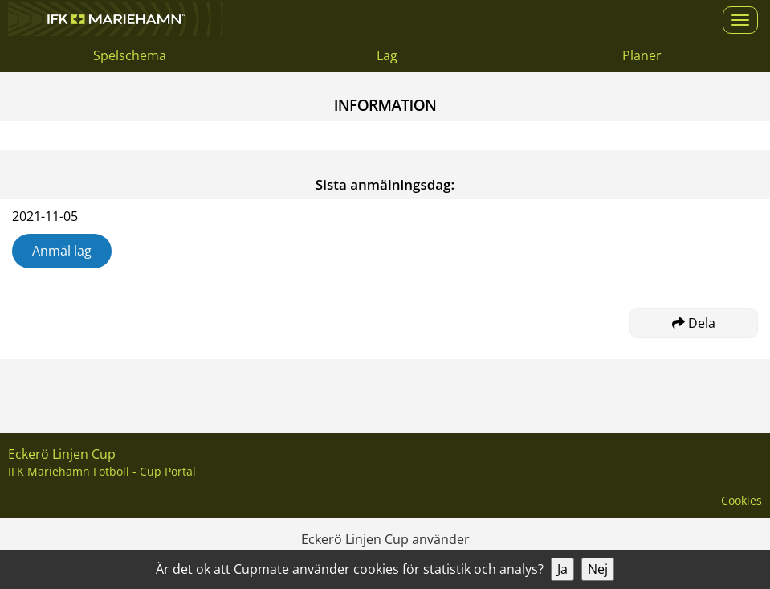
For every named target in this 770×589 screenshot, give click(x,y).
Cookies (741, 500)
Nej (598, 569)
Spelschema (129, 55)
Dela (693, 323)
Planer (642, 55)
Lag (387, 55)
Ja (562, 569)
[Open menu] (740, 20)
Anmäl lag (62, 251)
